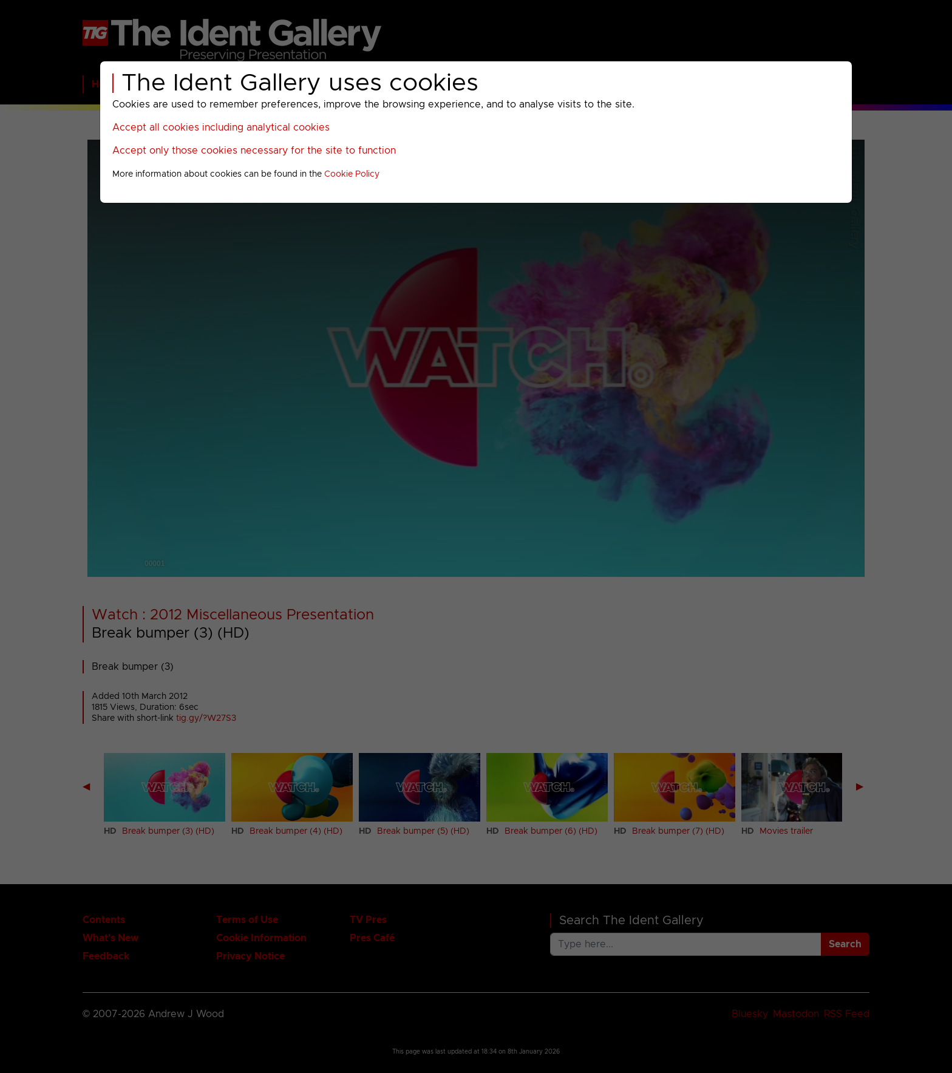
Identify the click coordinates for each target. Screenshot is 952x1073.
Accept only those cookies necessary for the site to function (254, 150)
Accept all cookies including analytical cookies (221, 127)
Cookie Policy (351, 174)
